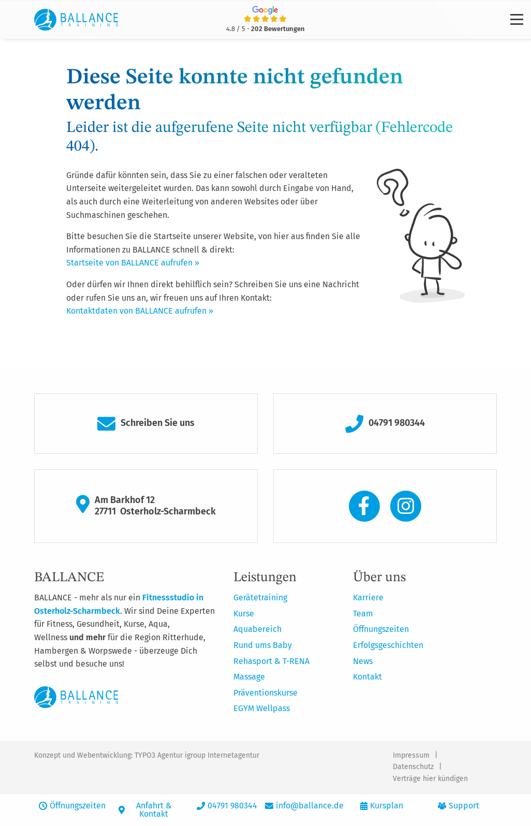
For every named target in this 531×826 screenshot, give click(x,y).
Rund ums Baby (262, 645)
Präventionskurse (265, 693)
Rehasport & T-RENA (271, 661)
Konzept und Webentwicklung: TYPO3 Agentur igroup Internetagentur (146, 755)
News (363, 661)
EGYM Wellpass (261, 708)
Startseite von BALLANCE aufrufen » (132, 263)
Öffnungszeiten (381, 629)
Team (363, 613)
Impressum (411, 755)
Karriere (368, 597)
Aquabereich (257, 629)
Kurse (243, 613)
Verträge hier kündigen (430, 778)
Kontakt (367, 677)
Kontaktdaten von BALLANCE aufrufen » (139, 311)
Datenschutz (413, 766)
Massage (249, 677)
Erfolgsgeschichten (388, 645)
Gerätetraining (260, 597)
